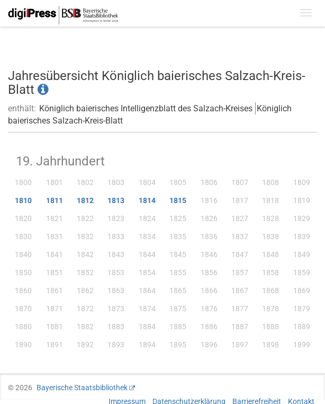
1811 (54, 200)
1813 (115, 200)
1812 (85, 200)
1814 (147, 200)
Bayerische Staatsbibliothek (82, 387)
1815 (177, 200)
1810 (23, 200)
